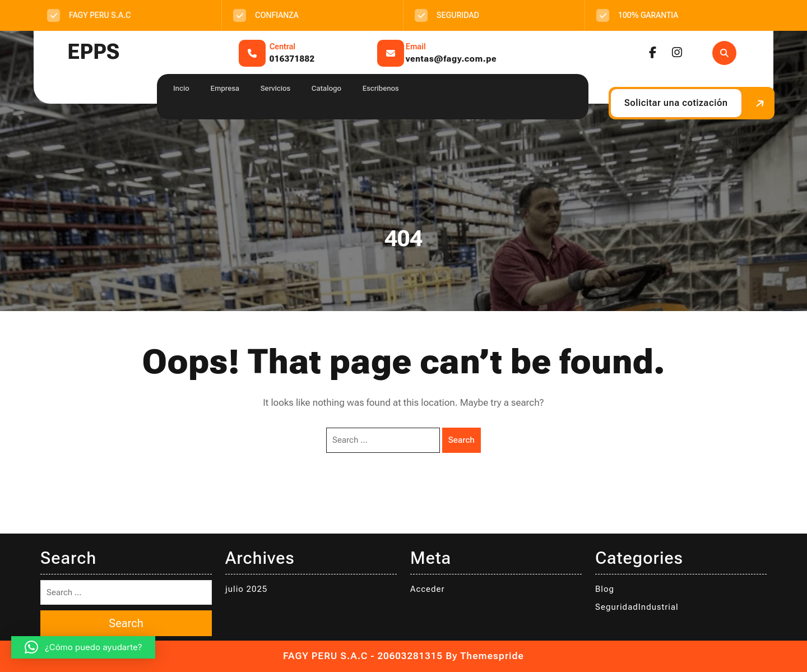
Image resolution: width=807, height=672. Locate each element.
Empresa (224, 88)
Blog (604, 589)
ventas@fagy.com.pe (451, 59)
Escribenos (381, 88)
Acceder (427, 589)
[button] (83, 647)
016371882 (292, 59)
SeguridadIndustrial (637, 607)
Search (461, 440)
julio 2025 (246, 589)
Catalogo (326, 88)
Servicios (275, 88)
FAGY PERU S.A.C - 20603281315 (363, 655)
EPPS (93, 52)
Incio (181, 88)
